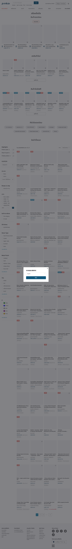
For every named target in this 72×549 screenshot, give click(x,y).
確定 (36, 277)
